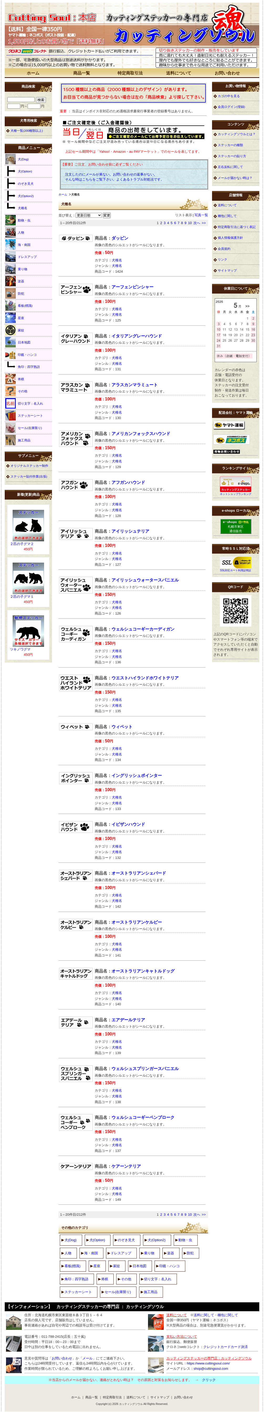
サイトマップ (227, 270)
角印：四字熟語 (76, 1279)
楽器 (170, 1253)
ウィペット (122, 726)
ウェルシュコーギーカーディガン (143, 629)
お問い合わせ (227, 73)
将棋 (104, 1279)
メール (87, 1358)
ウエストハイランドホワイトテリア (145, 678)
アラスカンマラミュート (135, 385)
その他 (126, 1279)
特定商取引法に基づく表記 (237, 227)
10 (190, 223)
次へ (196, 223)
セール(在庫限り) (118, 1292)
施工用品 (150, 1292)
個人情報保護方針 (230, 237)
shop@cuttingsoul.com (211, 1369)
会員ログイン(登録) (231, 106)
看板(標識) (73, 1266)
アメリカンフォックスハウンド (141, 433)
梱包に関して (227, 216)
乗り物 (149, 1253)
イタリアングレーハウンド (137, 336)
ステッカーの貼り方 (232, 156)
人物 (68, 1253)
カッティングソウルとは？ (237, 134)
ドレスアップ (121, 1253)
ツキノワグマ (20, 649)
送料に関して (204, 1315)
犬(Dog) (71, 1240)
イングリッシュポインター (137, 775)
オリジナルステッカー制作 (29, 465)
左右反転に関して (230, 166)
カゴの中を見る (229, 96)
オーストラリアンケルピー (137, 922)
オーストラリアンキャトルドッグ (143, 971)
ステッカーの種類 (230, 145)
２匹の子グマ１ (22, 597)
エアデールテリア (128, 1020)
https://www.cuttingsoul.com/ (208, 1363)
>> (204, 223)
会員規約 (224, 248)
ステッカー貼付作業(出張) (28, 476)
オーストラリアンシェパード (139, 873)
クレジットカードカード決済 (225, 1347)
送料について (178, 73)
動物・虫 (185, 1240)
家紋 (116, 1266)
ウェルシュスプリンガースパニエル (145, 1068)
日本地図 (139, 1266)
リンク (222, 259)
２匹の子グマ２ (22, 544)
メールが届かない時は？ (235, 177)
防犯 (190, 1253)
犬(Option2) (156, 1240)
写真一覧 (201, 215)
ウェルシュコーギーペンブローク (143, 1117)
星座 (96, 1266)
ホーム (33, 73)
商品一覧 (81, 73)
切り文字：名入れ (157, 1279)
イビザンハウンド (128, 824)
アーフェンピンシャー (133, 287)
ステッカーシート (78, 1292)
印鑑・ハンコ (169, 1266)
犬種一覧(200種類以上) (26, 130)
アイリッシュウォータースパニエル (145, 580)
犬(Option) (97, 1240)
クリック (209, 1380)
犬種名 (117, 260)
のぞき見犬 (126, 1240)
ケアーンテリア (126, 1166)
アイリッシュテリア (130, 531)
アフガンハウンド (128, 482)
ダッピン (120, 238)
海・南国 (91, 1253)
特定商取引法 (130, 73)
